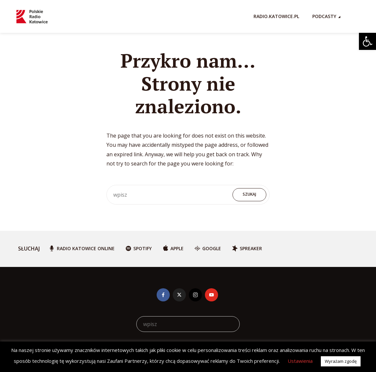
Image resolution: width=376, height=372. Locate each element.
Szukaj (249, 194)
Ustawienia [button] (300, 361)
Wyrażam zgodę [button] (341, 361)
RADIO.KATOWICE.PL (276, 16)
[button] (367, 41)
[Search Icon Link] (356, 16)
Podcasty (324, 16)
